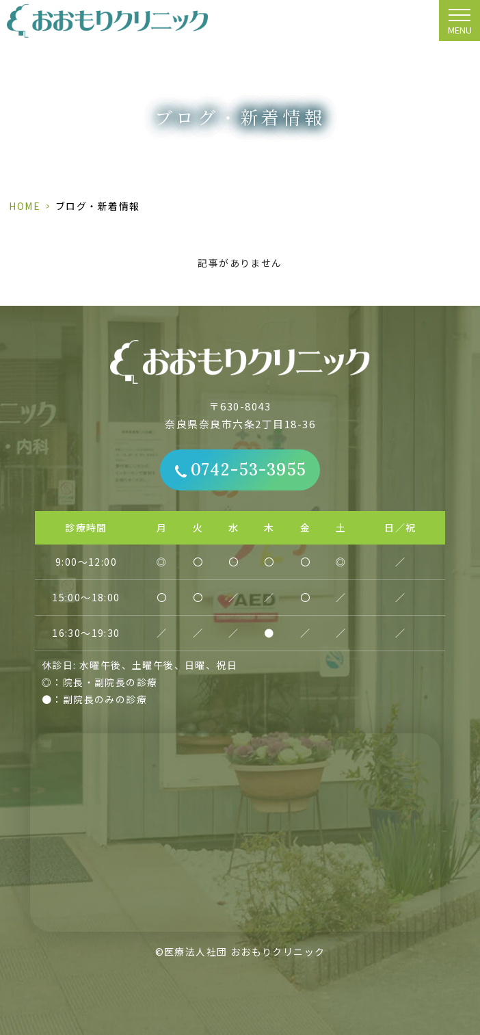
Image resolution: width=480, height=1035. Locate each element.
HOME (24, 206)
